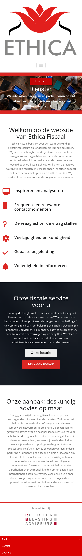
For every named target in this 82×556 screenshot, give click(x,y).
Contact (6, 546)
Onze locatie (41, 352)
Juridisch (41, 539)
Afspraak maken (41, 364)
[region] (41, 93)
